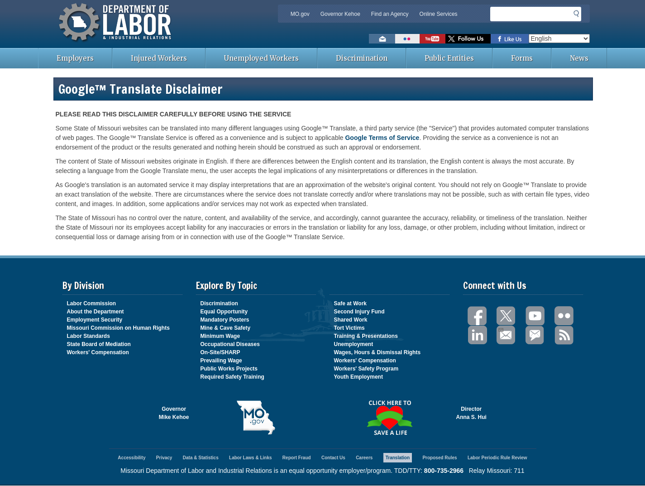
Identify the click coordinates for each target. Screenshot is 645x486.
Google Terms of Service (382, 137)
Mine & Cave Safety (226, 328)
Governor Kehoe (340, 14)
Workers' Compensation (98, 352)
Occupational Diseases (230, 344)
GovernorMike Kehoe (174, 413)
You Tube (535, 316)
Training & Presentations (366, 336)
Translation (398, 457)
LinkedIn (477, 335)
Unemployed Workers (261, 58)
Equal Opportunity (224, 311)
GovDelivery (535, 335)
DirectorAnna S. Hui (471, 413)
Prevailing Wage (221, 360)
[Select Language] (559, 38)
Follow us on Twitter (468, 38)
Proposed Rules (439, 457)
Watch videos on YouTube (432, 38)
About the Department (95, 311)
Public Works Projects (229, 369)
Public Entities (449, 58)
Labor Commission (91, 303)
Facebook (477, 316)
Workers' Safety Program (366, 369)
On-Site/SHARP (220, 352)
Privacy (164, 457)
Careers (364, 457)
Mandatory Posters (225, 320)
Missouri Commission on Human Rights (118, 328)
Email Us (500, 329)
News (579, 58)
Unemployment (353, 344)
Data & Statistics (201, 457)
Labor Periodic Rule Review (497, 457)
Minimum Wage (220, 336)
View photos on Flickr (407, 38)
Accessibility (131, 457)
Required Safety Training (232, 377)
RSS (564, 335)
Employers (75, 58)
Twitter (506, 316)
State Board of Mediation (99, 344)
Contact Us (333, 457)
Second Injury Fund (359, 311)
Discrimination (361, 58)
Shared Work (351, 320)
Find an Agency (390, 14)
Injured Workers (159, 58)
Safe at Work (350, 303)
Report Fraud (296, 457)
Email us (382, 38)
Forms (522, 58)
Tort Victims (349, 328)
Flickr (564, 316)
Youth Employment (358, 377)
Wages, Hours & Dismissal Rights (377, 352)
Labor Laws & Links (250, 457)
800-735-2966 (443, 470)
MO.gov (300, 14)
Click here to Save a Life (389, 417)
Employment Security (95, 320)
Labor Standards (88, 336)
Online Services (439, 14)
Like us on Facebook (510, 38)
